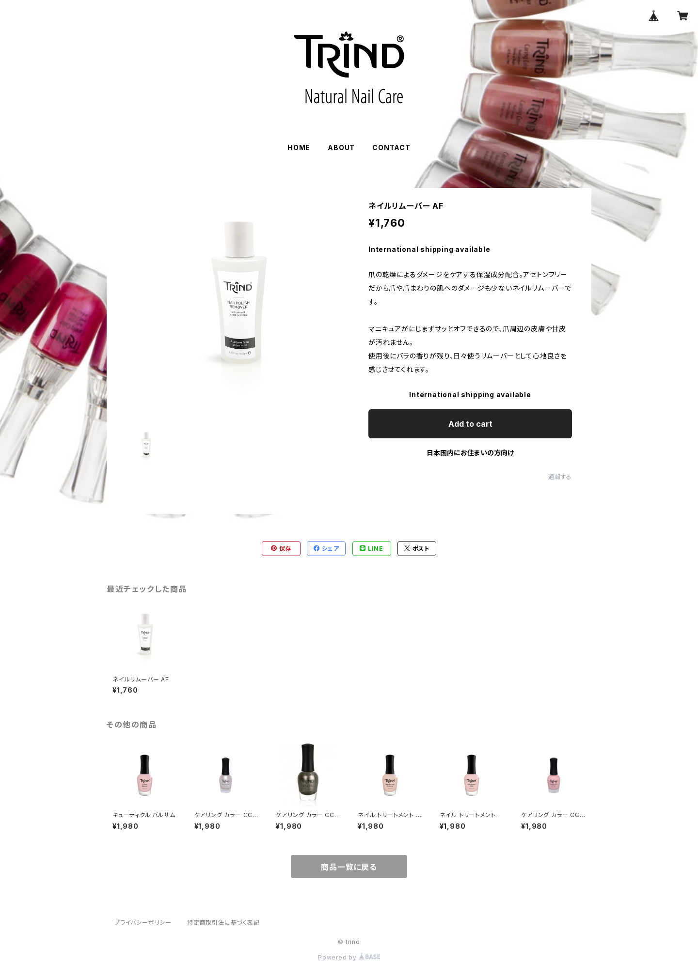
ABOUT (341, 147)
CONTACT (391, 147)
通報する (560, 476)
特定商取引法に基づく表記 (223, 922)
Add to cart (470, 424)
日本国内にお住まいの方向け (470, 453)
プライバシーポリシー (143, 922)
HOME (298, 147)
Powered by (349, 957)
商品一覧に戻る (349, 867)
